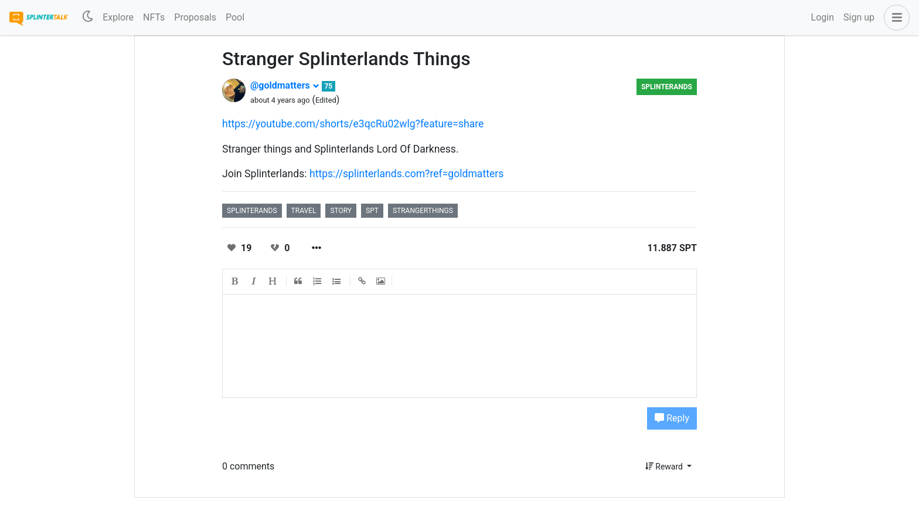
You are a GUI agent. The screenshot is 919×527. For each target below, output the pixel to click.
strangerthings (423, 211)
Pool (235, 17)
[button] (894, 18)
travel (303, 211)
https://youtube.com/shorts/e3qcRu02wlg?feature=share (353, 124)
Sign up (858, 17)
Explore (118, 17)
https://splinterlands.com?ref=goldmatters (406, 174)
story (341, 211)
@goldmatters (284, 85)
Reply (672, 418)
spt (372, 211)
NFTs (154, 17)
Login (822, 17)
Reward (665, 466)
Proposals (195, 17)
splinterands (666, 87)
